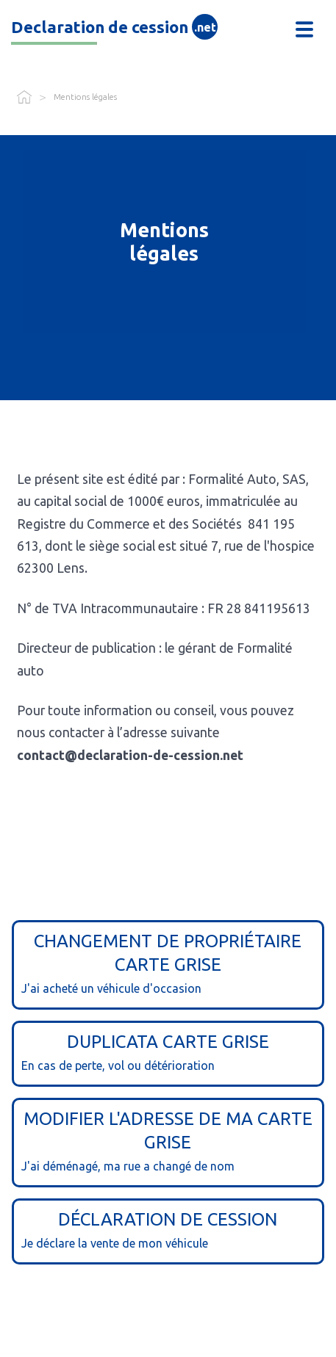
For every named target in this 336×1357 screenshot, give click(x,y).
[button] (304, 29)
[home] (143, 29)
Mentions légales (85, 97)
